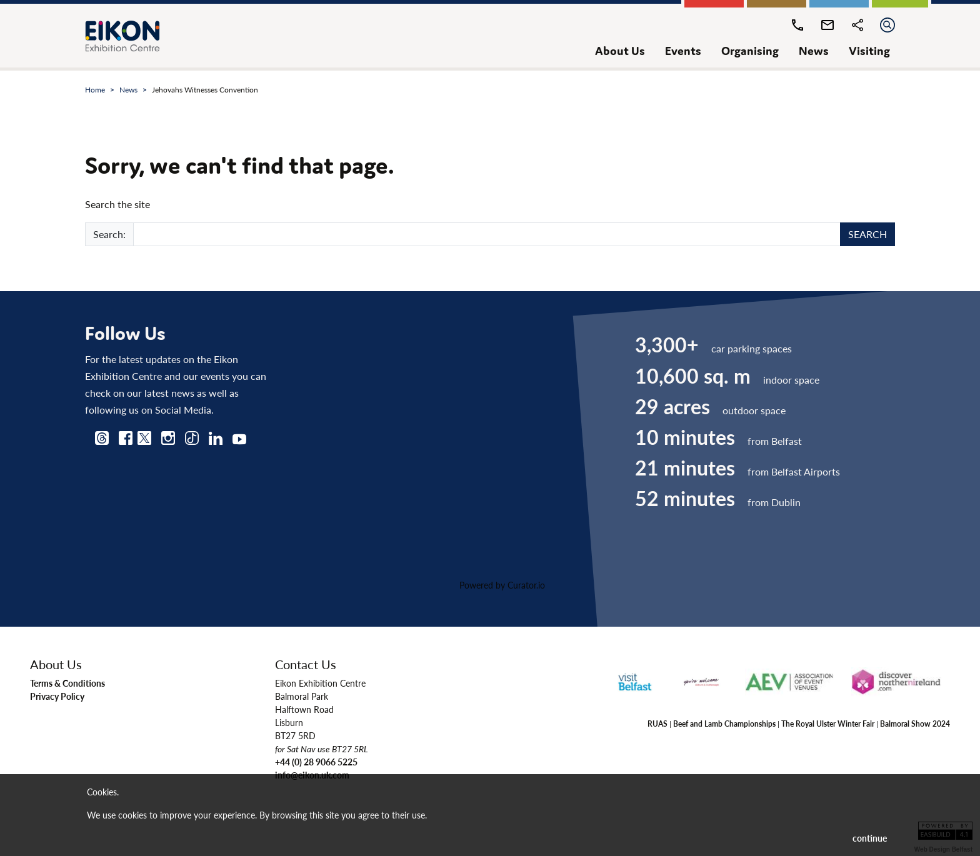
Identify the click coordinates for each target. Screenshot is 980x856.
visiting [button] (869, 50)
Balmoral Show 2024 (915, 723)
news (814, 50)
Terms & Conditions (67, 683)
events (683, 50)
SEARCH (867, 234)
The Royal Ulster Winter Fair (827, 723)
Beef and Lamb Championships (724, 723)
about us (620, 50)
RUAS (658, 723)
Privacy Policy (57, 696)
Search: (109, 234)
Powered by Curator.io (502, 585)
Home (95, 89)
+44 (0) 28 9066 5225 (316, 761)
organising (750, 50)
